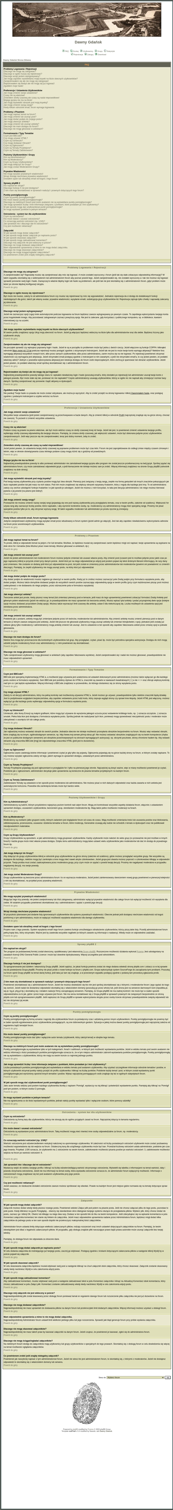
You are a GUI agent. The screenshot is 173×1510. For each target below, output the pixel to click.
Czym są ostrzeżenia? (14, 216)
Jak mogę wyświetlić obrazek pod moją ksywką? (26, 102)
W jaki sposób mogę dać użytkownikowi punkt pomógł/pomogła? (33, 207)
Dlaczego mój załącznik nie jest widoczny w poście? (27, 242)
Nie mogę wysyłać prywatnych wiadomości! (23, 174)
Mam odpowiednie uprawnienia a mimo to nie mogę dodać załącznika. (36, 247)
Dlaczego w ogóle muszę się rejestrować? (23, 74)
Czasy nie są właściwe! (14, 95)
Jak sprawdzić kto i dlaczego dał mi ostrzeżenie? (26, 223)
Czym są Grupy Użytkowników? (18, 162)
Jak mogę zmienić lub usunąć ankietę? (21, 124)
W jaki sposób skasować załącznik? (20, 238)
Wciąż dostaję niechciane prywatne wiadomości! (26, 176)
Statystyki (109, 51)
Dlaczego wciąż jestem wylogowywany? (22, 76)
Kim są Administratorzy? (15, 157)
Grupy (99, 51)
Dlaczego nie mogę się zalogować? (20, 71)
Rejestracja (77, 54)
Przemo (140, 951)
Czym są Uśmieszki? (13, 140)
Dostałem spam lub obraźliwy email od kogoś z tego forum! (31, 178)
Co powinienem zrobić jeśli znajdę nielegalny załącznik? (29, 255)
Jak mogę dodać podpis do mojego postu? (23, 119)
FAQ (65, 51)
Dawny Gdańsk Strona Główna (17, 60)
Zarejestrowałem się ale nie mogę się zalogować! (26, 81)
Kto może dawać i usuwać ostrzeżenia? (22, 219)
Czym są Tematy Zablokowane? (18, 150)
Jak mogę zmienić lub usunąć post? (20, 117)
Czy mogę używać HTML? (16, 138)
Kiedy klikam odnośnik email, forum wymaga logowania (29, 107)
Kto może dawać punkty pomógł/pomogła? (23, 200)
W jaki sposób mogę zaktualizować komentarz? (25, 240)
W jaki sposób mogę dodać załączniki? (21, 233)
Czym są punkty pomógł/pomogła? (19, 197)
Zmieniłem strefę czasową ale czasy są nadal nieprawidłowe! (31, 98)
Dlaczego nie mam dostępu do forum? (21, 126)
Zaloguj (89, 54)
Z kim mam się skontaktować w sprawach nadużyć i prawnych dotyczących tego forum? (44, 190)
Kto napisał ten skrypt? (14, 185)
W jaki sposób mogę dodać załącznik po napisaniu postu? (30, 235)
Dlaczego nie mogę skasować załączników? (24, 250)
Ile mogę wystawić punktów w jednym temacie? (25, 209)
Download (100, 54)
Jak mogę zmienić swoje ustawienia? (21, 93)
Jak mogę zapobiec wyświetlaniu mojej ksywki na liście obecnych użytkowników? (41, 78)
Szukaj (74, 51)
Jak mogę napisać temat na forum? (20, 114)
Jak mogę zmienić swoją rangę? (18, 105)
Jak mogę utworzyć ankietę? (17, 121)
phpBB (75, 1429)
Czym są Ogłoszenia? (14, 145)
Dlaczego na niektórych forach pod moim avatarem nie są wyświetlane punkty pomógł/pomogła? (48, 202)
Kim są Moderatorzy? (13, 159)
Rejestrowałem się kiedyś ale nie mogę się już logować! (29, 83)
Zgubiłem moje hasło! (13, 86)
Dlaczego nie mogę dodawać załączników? (23, 245)
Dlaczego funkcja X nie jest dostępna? (21, 188)
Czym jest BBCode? (13, 136)
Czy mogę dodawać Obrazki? (17, 143)
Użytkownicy (86, 51)
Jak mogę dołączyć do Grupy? (17, 164)
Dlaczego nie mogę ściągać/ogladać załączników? (27, 252)
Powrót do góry (11, 287)
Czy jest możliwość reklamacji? (18, 226)
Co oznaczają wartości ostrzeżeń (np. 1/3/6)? (24, 221)
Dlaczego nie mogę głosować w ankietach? (23, 129)
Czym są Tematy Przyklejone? (17, 148)
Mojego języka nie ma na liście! (18, 100)
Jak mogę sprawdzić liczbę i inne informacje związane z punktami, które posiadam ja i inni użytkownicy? (51, 204)
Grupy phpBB (89, 951)
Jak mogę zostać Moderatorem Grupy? (21, 167)
